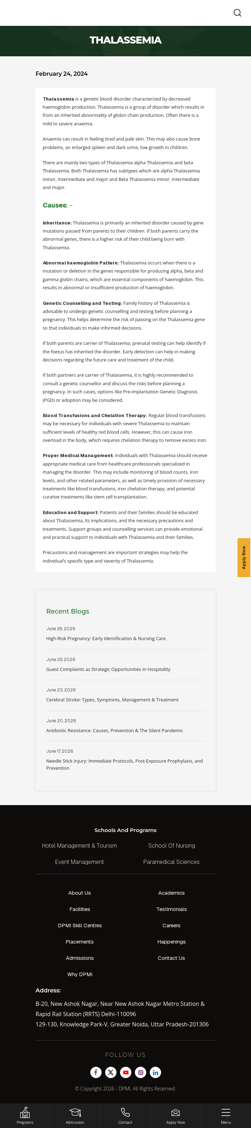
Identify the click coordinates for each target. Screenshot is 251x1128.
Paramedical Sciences (171, 862)
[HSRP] (24, 1116)
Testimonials (171, 909)
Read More (125, 637)
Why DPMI (79, 974)
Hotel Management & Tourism (79, 845)
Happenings (171, 941)
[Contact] (125, 1116)
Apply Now (244, 557)
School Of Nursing (171, 845)
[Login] (75, 1116)
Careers (171, 925)
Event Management (79, 862)
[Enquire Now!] (175, 1116)
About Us (79, 892)
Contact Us (171, 958)
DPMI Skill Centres (80, 925)
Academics (171, 892)
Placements (79, 941)
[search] (235, 13)
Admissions (80, 958)
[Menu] (226, 1116)
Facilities (79, 909)
